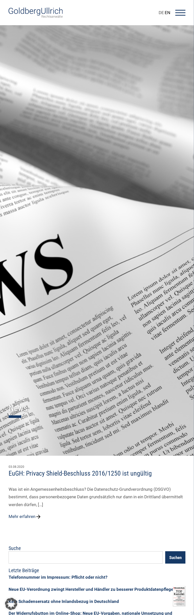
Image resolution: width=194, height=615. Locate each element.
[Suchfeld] (86, 557)
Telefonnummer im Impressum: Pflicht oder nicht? (58, 577)
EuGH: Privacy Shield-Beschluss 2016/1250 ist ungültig (80, 473)
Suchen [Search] (175, 557)
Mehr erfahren (25, 517)
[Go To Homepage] (36, 16)
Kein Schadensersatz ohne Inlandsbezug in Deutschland (64, 601)
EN (167, 12)
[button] (11, 604)
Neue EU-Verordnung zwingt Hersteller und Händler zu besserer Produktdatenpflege (91, 589)
